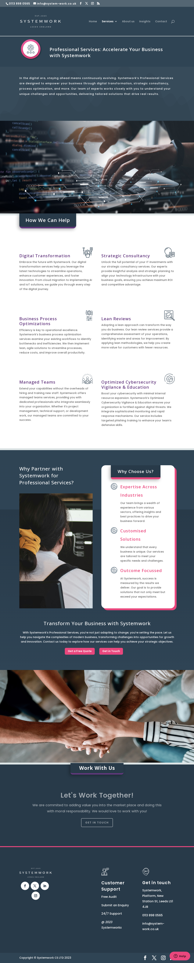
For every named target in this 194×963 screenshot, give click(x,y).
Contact (161, 21)
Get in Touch (111, 651)
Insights (144, 21)
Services (107, 21)
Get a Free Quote (80, 651)
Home (93, 21)
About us (128, 21)
